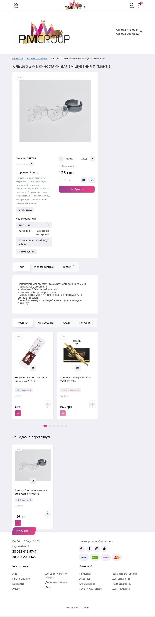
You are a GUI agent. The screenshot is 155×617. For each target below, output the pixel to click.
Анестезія (85, 578)
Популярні (85, 322)
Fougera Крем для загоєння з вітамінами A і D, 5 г (31, 379)
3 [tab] (54, 426)
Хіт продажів (45, 322)
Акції (15, 573)
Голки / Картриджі (90, 588)
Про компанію (21, 578)
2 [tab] (50, 426)
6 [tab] (66, 426)
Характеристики (44, 267)
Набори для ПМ (122, 583)
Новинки (23, 322)
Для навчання (121, 588)
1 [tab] (45, 426)
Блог (48, 587)
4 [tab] (58, 426)
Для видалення (121, 578)
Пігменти (85, 573)
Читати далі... (25, 209)
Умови (16, 588)
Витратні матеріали (124, 573)
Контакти (18, 583)
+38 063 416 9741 (127, 29)
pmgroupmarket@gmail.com (96, 541)
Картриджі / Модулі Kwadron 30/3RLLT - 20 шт (75, 379)
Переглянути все (27, 251)
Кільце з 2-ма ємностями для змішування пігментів (31, 491)
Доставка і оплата (56, 582)
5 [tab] (62, 426)
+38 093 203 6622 (127, 33)
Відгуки (68, 266)
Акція (66, 322)
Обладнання (87, 583)
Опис (21, 267)
